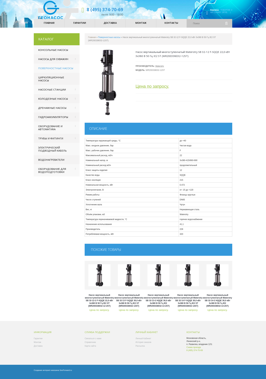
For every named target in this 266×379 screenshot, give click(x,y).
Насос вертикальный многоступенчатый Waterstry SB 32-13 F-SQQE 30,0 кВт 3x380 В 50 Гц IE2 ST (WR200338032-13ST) (129, 303)
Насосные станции (52, 92)
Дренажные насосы (52, 110)
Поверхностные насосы (55, 71)
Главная (92, 40)
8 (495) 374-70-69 (105, 9)
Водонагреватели (51, 162)
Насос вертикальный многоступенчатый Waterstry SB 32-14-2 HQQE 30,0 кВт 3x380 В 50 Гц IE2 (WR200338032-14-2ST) (217, 303)
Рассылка (140, 349)
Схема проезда (193, 350)
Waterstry (159, 69)
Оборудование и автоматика (50, 130)
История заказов (143, 345)
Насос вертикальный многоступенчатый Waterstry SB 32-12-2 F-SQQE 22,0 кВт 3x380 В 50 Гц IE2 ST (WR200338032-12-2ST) (99, 303)
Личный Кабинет (143, 341)
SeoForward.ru (66, 373)
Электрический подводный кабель (52, 152)
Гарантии (38, 341)
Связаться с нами (93, 341)
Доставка (38, 349)
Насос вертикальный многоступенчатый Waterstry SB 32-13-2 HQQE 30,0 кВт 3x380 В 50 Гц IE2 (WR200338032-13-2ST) (158, 303)
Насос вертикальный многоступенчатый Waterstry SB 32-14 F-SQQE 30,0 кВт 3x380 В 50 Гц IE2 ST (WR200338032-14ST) (188, 303)
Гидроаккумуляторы (53, 120)
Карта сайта (90, 349)
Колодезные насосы (53, 101)
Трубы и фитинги (50, 141)
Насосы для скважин (53, 62)
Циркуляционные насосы (51, 81)
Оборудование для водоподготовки (52, 173)
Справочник (90, 345)
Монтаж (37, 345)
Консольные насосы (53, 52)
